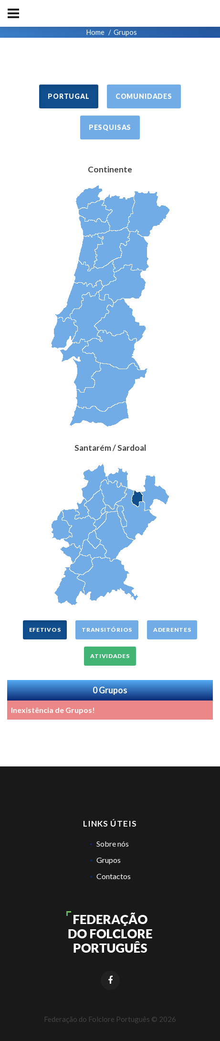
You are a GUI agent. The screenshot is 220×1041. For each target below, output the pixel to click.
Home (95, 32)
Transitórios (107, 629)
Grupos (108, 859)
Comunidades (143, 96)
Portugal (69, 96)
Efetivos (45, 629)
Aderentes (172, 629)
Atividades (109, 655)
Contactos (113, 876)
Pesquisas (110, 127)
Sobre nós (112, 843)
